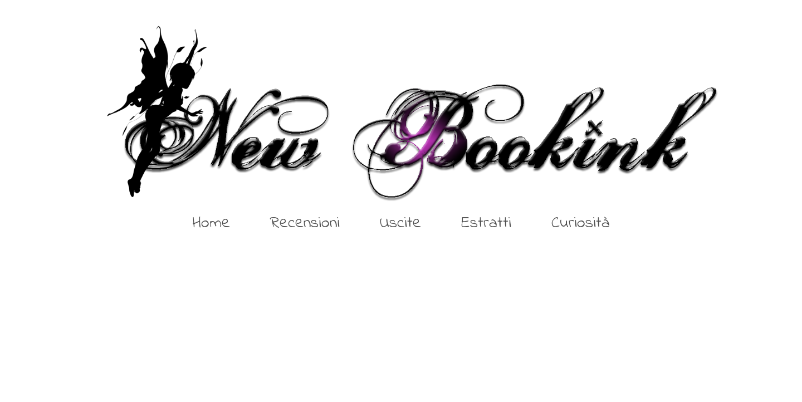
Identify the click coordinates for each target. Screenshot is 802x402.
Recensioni (305, 223)
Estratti (486, 223)
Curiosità (580, 223)
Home (211, 223)
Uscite (400, 223)
